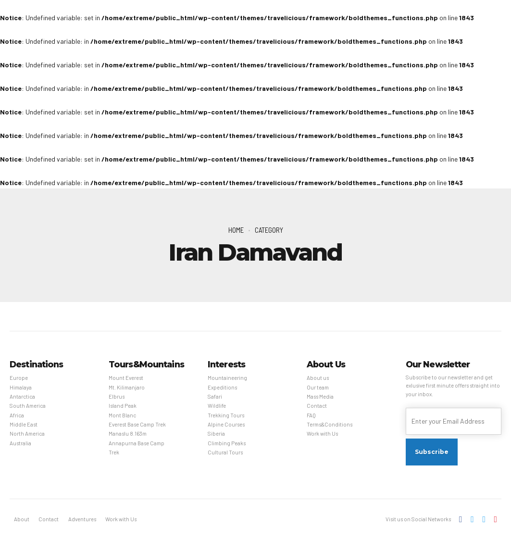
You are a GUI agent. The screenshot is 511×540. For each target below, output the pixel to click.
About (21, 519)
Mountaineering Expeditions (227, 382)
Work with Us (322, 433)
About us (318, 378)
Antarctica (22, 396)
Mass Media (320, 396)
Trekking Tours (226, 415)
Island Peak (123, 405)
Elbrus (117, 396)
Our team (318, 387)
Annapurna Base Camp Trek (136, 447)
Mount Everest (126, 378)
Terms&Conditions (329, 424)
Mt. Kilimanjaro (127, 387)
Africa (17, 415)
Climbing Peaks (227, 443)
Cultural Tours (225, 452)
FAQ (311, 415)
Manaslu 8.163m (128, 433)
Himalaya (21, 387)
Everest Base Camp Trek (137, 424)
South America (28, 405)
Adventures (82, 519)
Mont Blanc (122, 415)
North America (27, 433)
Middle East (23, 424)
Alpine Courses (226, 424)
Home (236, 230)
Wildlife (217, 405)
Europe (19, 378)
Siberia (216, 433)
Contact (317, 405)
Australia (20, 443)
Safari (215, 396)
